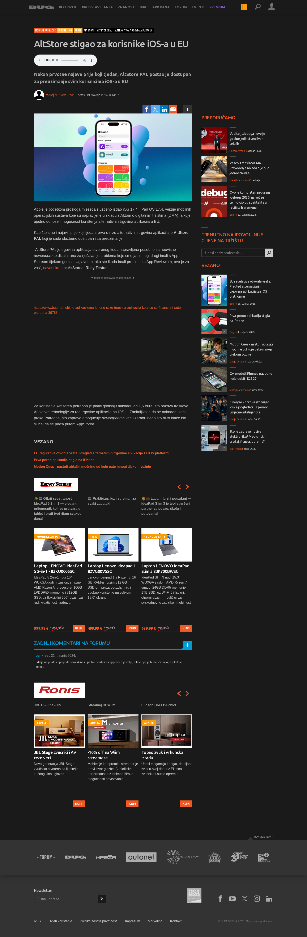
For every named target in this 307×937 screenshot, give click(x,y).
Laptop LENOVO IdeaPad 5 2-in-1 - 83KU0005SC (58, 568)
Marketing (155, 921)
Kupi (78, 628)
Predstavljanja (102, 11)
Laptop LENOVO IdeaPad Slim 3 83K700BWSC (165, 568)
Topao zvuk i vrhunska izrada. (162, 755)
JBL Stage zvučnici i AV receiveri (55, 755)
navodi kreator (55, 268)
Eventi (203, 11)
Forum (186, 11)
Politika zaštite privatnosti (99, 921)
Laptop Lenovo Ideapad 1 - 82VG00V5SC (113, 568)
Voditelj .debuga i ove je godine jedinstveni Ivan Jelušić (247, 139)
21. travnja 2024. (63, 655)
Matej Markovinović (60, 95)
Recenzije (73, 11)
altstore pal (104, 30)
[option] (59, 564)
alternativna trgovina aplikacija (133, 30)
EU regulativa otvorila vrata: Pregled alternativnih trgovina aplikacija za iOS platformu (102, 453)
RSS (37, 921)
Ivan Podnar (236, 448)
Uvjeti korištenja (60, 921)
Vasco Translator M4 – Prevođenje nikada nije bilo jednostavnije (249, 168)
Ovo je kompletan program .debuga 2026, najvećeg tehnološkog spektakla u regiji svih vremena (250, 199)
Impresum (132, 921)
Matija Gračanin (238, 361)
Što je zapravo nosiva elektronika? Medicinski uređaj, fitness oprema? (247, 436)
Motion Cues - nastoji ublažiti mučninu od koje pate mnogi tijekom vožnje (92, 466)
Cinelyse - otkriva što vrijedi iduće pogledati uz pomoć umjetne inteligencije (250, 407)
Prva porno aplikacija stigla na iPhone (64, 460)
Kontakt (176, 921)
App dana (166, 11)
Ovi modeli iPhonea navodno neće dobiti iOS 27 (251, 376)
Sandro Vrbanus (239, 151)
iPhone (62, 30)
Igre (149, 11)
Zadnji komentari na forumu (72, 643)
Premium (222, 11)
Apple (78, 30)
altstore (89, 30)
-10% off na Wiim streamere (104, 755)
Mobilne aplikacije (45, 30)
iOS (70, 30)
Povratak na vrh (263, 836)
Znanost (131, 11)
